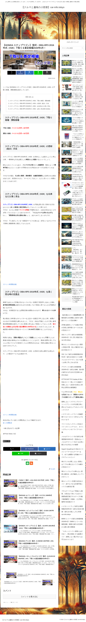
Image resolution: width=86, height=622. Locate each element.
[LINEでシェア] (38, 73)
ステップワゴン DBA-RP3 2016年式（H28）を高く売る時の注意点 (30, 109)
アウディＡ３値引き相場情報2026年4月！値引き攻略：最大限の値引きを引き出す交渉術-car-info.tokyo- (72, 371)
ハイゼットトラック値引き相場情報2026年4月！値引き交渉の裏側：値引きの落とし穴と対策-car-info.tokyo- (72, 510)
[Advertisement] (43, 25)
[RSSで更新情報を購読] (31, 463)
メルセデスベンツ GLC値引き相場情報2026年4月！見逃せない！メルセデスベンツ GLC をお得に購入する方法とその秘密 (72, 440)
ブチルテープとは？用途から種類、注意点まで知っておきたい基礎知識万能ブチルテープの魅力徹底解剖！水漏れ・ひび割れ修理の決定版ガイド (72, 496)
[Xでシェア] (11, 73)
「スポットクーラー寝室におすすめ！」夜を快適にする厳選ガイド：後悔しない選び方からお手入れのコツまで (72, 535)
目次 (27, 97)
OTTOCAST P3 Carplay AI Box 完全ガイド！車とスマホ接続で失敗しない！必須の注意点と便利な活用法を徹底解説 (72, 383)
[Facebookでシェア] (20, 73)
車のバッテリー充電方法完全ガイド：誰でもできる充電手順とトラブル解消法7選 (72, 484)
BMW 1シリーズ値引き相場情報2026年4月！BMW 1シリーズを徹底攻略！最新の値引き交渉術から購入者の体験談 (72, 523)
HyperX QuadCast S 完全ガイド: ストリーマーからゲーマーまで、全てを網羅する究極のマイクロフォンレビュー (72, 453)
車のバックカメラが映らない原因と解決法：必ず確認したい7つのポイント (72, 474)
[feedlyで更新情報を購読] (27, 463)
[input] (72, 48)
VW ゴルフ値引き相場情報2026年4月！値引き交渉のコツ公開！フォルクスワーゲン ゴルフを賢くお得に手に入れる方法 (72, 358)
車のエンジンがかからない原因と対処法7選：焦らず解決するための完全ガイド (72, 347)
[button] (47, 73)
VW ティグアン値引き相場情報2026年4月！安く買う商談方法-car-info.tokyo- (72, 337)
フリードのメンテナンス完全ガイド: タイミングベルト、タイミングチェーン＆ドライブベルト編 (72, 428)
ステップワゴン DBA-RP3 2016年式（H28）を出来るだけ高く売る (30, 106)
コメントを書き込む (29, 597)
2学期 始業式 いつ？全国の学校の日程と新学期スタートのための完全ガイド (72, 327)
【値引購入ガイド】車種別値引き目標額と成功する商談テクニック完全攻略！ (72, 317)
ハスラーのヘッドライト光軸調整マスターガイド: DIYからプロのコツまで (72, 416)
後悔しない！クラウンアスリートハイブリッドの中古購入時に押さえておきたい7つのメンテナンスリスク (72, 406)
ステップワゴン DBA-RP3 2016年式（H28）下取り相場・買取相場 (30, 100)
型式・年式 (6, 441)
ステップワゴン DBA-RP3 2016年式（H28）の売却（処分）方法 (29, 103)
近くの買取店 (7, 423)
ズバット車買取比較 (10, 284)
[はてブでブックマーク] (29, 73)
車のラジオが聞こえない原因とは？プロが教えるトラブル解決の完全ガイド (72, 464)
